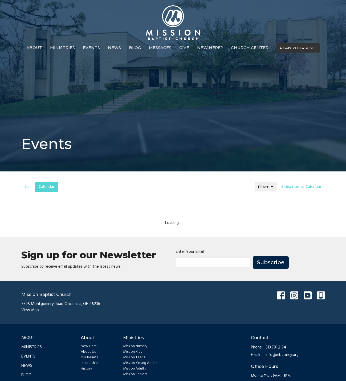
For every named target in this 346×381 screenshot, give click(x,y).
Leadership (89, 363)
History (86, 369)
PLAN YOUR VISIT (298, 47)
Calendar (47, 187)
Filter (266, 187)
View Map (30, 310)
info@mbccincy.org (282, 355)
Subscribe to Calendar (301, 187)
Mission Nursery (135, 346)
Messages (160, 47)
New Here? (210, 47)
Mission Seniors (135, 374)
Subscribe (270, 262)
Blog (135, 47)
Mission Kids (132, 352)
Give (184, 47)
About (34, 47)
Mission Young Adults (140, 363)
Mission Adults (134, 369)
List (28, 187)
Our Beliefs (89, 357)
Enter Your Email (190, 252)
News (114, 47)
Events (91, 47)
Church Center (249, 47)
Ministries (62, 47)
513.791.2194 (276, 347)
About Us (88, 352)
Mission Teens (134, 357)
